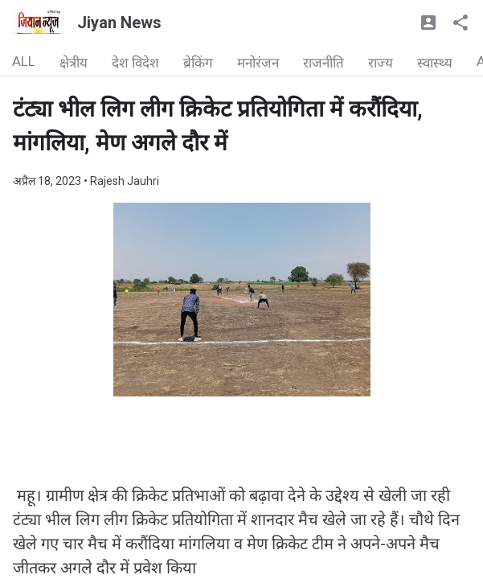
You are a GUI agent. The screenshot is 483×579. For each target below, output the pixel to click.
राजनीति (323, 63)
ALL (23, 61)
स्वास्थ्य (434, 63)
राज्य (380, 63)
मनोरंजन (258, 63)
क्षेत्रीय (73, 63)
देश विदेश (135, 63)
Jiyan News (119, 22)
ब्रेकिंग (198, 63)
